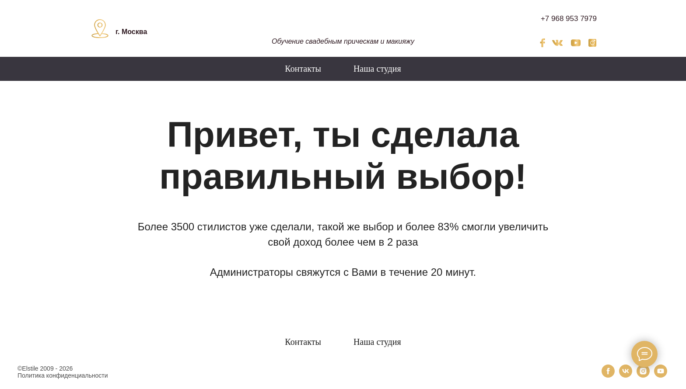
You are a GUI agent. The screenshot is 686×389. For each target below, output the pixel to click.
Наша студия (377, 68)
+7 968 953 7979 (569, 18)
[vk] (625, 375)
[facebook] (608, 375)
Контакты (303, 68)
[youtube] (660, 375)
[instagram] (643, 375)
